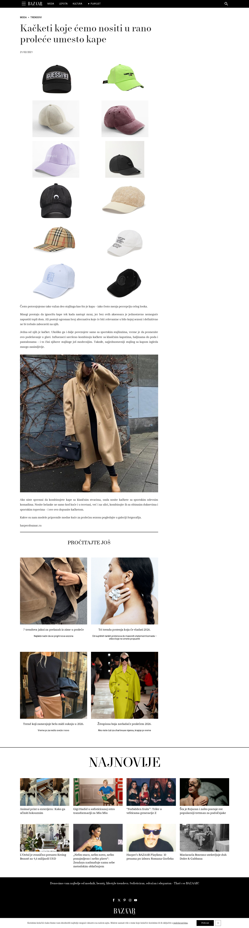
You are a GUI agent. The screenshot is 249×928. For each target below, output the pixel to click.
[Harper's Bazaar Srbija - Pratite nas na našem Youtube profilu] (135, 900)
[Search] (226, 4)
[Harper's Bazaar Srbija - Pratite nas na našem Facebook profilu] (113, 900)
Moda (50, 3)
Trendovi (36, 17)
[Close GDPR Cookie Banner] (218, 923)
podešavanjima (180, 923)
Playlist (96, 3)
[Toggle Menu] (23, 3)
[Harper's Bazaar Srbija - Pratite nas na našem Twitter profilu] (119, 900)
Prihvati (205, 923)
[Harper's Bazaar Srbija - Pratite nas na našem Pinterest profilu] (124, 900)
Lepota (63, 3)
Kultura (77, 3)
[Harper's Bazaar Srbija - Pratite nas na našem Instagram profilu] (130, 900)
